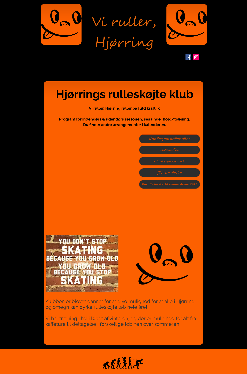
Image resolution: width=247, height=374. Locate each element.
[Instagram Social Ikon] (196, 57)
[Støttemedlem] (169, 150)
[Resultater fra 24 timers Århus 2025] (169, 184)
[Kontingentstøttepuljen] (169, 138)
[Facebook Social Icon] (188, 57)
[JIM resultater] (169, 172)
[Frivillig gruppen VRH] (169, 161)
